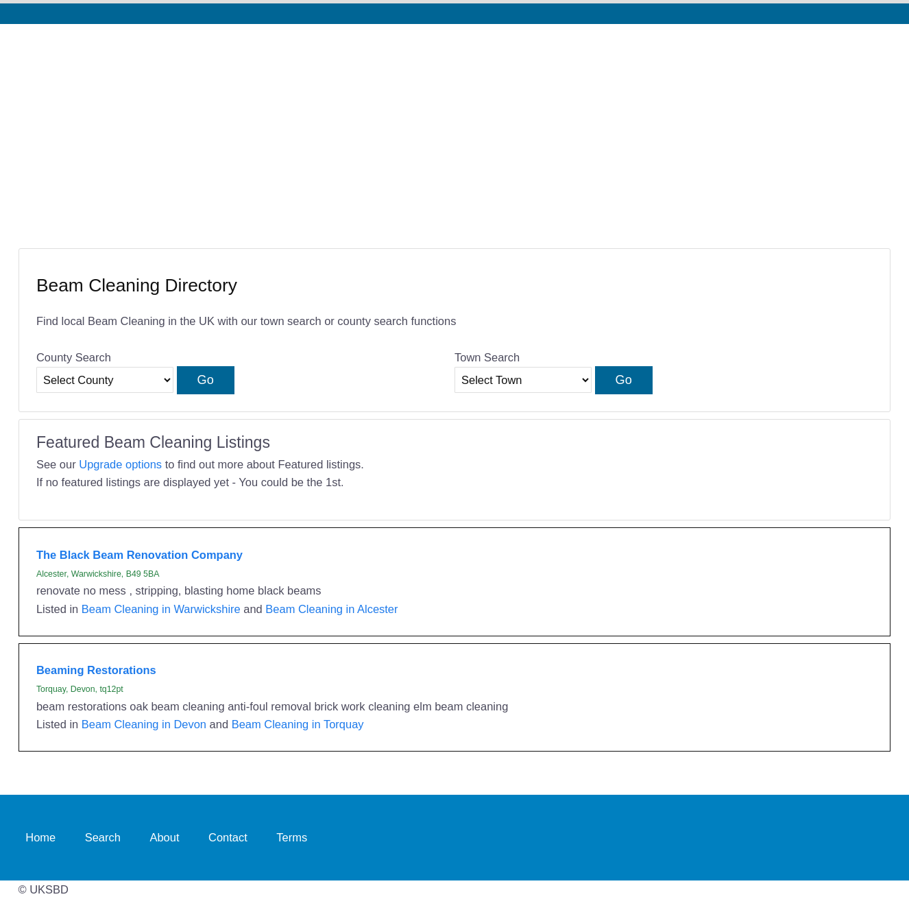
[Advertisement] (454, 127)
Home (40, 837)
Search (103, 837)
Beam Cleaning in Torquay (298, 724)
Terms (291, 837)
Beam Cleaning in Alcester (331, 609)
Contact (227, 837)
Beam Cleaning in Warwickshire (161, 609)
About (164, 837)
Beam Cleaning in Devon (144, 724)
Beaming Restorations (96, 670)
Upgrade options (120, 464)
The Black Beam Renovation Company (139, 555)
